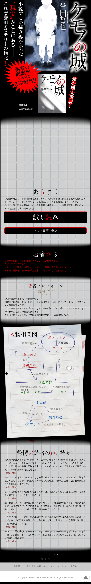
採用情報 (74, 566)
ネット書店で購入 (46, 230)
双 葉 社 (45, 559)
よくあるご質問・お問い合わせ (35, 566)
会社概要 (17, 566)
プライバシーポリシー (59, 566)
